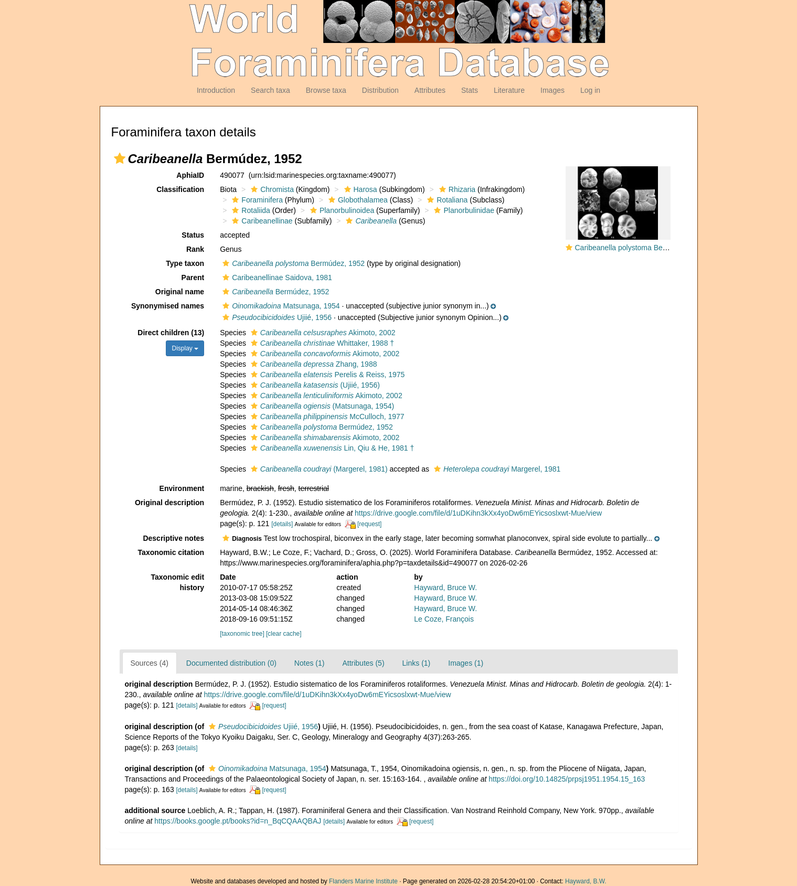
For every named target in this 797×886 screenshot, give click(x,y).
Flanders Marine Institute (363, 881)
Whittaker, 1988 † (321, 343)
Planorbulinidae (462, 210)
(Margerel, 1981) (318, 469)
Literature (509, 90)
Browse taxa (326, 90)
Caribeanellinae (260, 221)
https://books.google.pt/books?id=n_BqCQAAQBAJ (237, 821)
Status (193, 235)
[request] (369, 524)
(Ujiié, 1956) (314, 385)
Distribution (380, 90)
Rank (195, 249)
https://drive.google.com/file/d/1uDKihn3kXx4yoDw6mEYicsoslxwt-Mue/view (478, 513)
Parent (193, 277)
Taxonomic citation (171, 552)
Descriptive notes (173, 538)
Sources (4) (149, 663)
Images (552, 90)
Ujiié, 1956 (276, 317)
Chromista (271, 189)
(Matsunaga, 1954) (321, 406)
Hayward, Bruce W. (445, 587)
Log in (590, 90)
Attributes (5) (363, 663)
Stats (469, 90)
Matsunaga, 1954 (279, 306)
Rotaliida (249, 210)
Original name (179, 291)
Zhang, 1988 (312, 364)
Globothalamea (357, 200)
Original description (169, 502)
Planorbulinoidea (340, 210)
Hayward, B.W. (586, 881)
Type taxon (185, 263)
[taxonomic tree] (242, 633)
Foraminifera (256, 200)
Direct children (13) (170, 332)
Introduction (216, 90)
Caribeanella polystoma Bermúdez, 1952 (641, 247)
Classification (180, 189)
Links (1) (416, 663)
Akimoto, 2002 (322, 332)
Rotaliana (445, 200)
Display (185, 348)
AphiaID (190, 175)
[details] (282, 524)
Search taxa (270, 90)
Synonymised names (167, 306)
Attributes (430, 90)
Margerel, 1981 (495, 469)
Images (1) (465, 663)
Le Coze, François (444, 619)
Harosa (359, 189)
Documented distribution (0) (231, 663)
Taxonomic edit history (178, 582)
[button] (119, 158)
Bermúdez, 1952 (292, 263)
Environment (182, 488)
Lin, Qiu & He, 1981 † (331, 448)
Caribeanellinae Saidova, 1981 (276, 277)
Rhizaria (456, 189)
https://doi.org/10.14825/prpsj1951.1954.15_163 (566, 779)
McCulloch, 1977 (326, 416)
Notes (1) (309, 663)
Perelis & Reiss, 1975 (326, 374)
